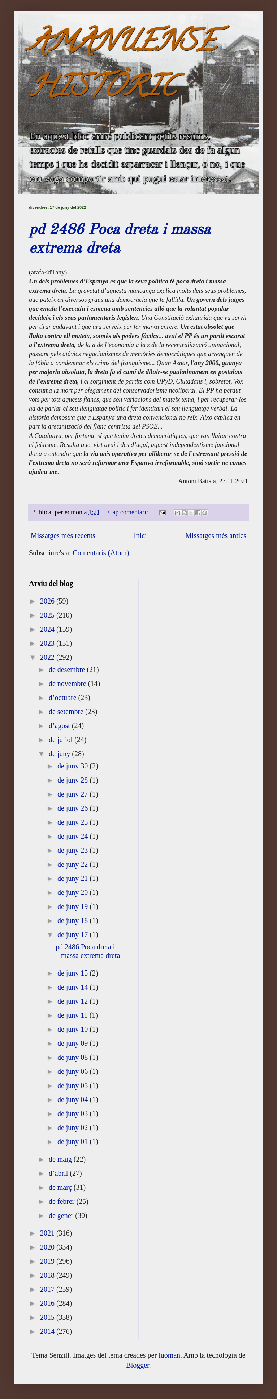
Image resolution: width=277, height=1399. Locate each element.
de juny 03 (73, 1113)
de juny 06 (73, 1071)
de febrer (63, 1201)
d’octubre (63, 697)
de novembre (68, 683)
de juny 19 (73, 906)
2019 (48, 1261)
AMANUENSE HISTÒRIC (122, 67)
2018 (48, 1275)
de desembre (68, 669)
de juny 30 (73, 766)
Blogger (137, 1365)
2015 (48, 1317)
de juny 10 (73, 1029)
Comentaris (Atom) (101, 553)
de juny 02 (73, 1127)
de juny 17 (73, 934)
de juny (60, 754)
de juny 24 (73, 836)
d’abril (59, 1173)
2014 (48, 1331)
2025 (48, 615)
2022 (48, 657)
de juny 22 (73, 864)
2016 (48, 1303)
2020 (48, 1247)
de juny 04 (73, 1099)
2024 (48, 629)
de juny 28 (73, 780)
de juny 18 (73, 920)
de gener (62, 1215)
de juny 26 (73, 808)
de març (61, 1187)
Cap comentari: (129, 512)
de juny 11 (73, 1015)
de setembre (67, 712)
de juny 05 (73, 1085)
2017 (48, 1289)
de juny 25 (73, 822)
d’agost (60, 726)
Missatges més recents (63, 535)
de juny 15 (73, 973)
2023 (48, 643)
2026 (48, 601)
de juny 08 (73, 1057)
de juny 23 (73, 850)
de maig (61, 1159)
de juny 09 (73, 1043)
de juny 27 (73, 794)
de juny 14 (73, 987)
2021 (48, 1233)
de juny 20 (73, 892)
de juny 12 (73, 1001)
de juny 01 (73, 1141)
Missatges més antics (215, 535)
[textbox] (138, 382)
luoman (169, 1355)
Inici (140, 535)
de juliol (61, 740)
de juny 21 (73, 878)
